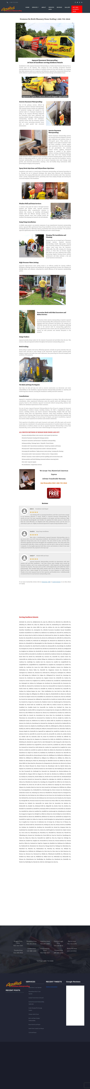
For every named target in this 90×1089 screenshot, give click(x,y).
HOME (27, 7)
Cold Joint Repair (32, 1032)
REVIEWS (59, 7)
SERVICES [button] (35, 7)
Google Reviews (56, 582)
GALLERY (67, 7)
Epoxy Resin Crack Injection (35, 987)
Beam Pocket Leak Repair (34, 1024)
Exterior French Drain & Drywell (36, 997)
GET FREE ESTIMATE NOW (76, 9)
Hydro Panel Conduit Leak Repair (36, 1028)
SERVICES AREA (51, 8)
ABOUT (44, 7)
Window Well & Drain (34, 1014)
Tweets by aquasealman (51, 986)
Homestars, (45, 582)
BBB (49, 582)
